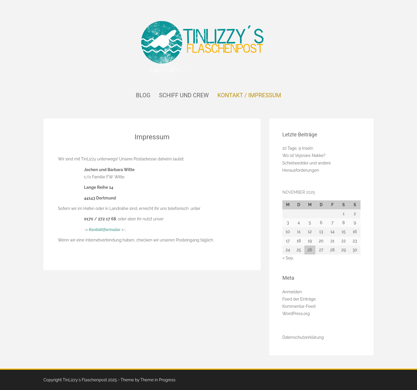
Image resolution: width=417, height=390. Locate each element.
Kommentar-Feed (299, 306)
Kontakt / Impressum (249, 95)
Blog (143, 95)
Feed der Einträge (299, 299)
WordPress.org (296, 313)
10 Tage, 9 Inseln (297, 148)
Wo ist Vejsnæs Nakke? (303, 155)
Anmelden (292, 292)
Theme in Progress (157, 380)
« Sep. (288, 258)
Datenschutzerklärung (303, 337)
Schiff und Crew (184, 95)
